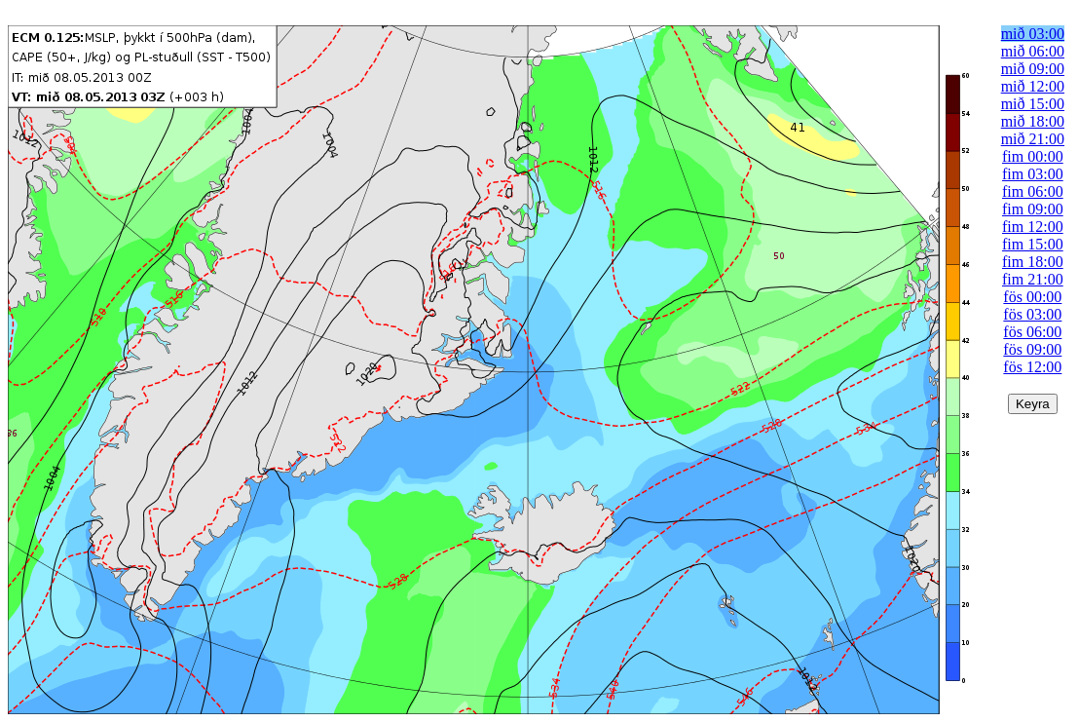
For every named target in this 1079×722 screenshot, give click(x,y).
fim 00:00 (1032, 156)
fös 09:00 (1032, 349)
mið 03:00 (1032, 33)
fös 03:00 (1032, 314)
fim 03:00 (1032, 174)
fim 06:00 (1032, 191)
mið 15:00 (1032, 103)
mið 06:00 (1032, 51)
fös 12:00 (1032, 367)
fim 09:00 (1032, 209)
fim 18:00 (1032, 261)
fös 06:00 (1032, 331)
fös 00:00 (1032, 296)
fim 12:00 (1032, 226)
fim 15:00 (1032, 244)
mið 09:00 (1032, 68)
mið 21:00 (1032, 139)
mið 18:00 (1032, 121)
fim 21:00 (1032, 279)
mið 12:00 (1032, 86)
